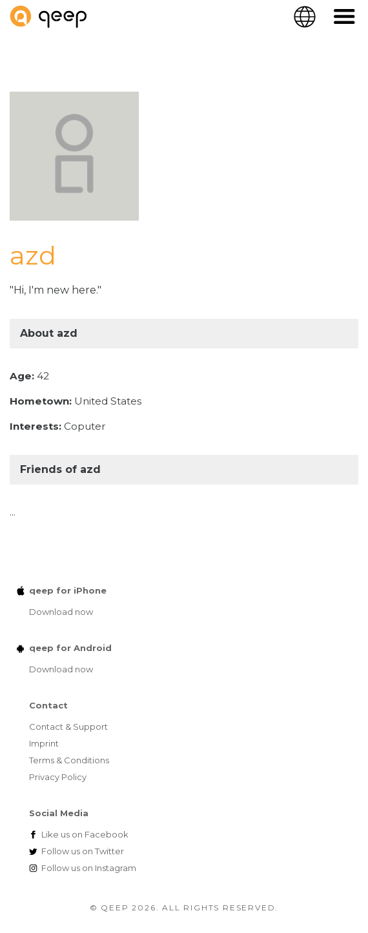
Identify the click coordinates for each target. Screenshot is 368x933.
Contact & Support (68, 726)
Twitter (82, 851)
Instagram (88, 868)
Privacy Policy (58, 777)
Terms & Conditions (69, 760)
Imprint (44, 743)
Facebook (84, 834)
